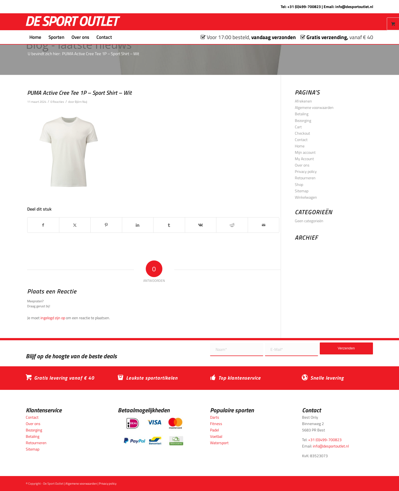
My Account (304, 159)
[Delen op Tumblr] (169, 225)
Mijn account (305, 152)
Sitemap (301, 191)
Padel (214, 430)
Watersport (219, 443)
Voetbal (216, 436)
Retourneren (305, 178)
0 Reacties (57, 101)
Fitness (216, 423)
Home (300, 146)
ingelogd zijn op (52, 318)
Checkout (302, 133)
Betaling (301, 114)
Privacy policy (306, 171)
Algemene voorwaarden (314, 107)
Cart (298, 127)
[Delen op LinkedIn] (138, 225)
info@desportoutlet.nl (354, 6)
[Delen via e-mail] (263, 225)
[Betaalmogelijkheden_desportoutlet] (153, 431)
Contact (301, 139)
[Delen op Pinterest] (106, 225)
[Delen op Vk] (200, 225)
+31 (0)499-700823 (304, 6)
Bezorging (303, 120)
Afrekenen (303, 101)
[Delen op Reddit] (232, 225)
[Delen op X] (75, 225)
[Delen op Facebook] (43, 225)
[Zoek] (119, 37)
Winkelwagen (306, 197)
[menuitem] (35, 37)
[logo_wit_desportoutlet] (73, 21)
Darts (214, 417)
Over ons (302, 165)
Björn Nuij (81, 101)
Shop (299, 184)
